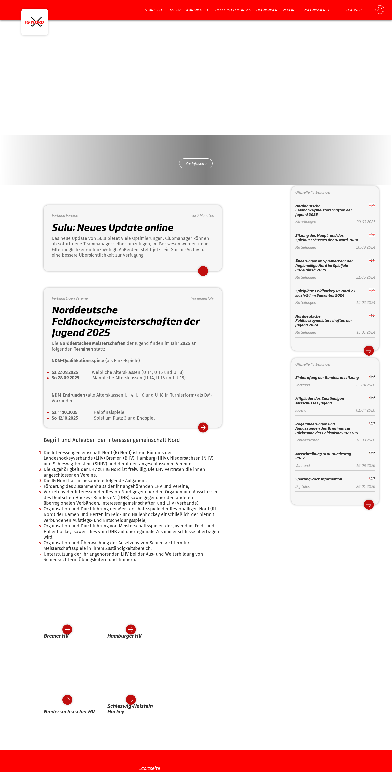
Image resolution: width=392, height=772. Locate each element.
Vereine (289, 10)
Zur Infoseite (196, 163)
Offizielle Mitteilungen (229, 10)
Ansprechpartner (186, 10)
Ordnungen (267, 10)
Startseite (154, 10)
